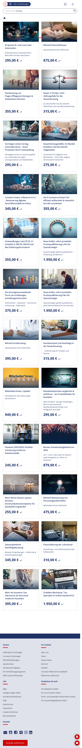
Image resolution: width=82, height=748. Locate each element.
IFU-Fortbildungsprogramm (14, 671)
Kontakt (44, 668)
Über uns (45, 652)
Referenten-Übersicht (50, 675)
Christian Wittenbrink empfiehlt (54, 671)
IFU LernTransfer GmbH (51, 693)
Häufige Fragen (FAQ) (11, 693)
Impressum (7, 708)
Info (4, 681)
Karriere (44, 664)
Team (43, 656)
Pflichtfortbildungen (11, 660)
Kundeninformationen (12, 696)
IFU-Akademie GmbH (49, 689)
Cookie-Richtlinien (10, 712)
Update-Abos (8, 664)
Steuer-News (46, 660)
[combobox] (40, 10)
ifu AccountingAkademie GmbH (54, 700)
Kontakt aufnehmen (15, 743)
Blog (5, 689)
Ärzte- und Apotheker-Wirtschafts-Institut (58, 696)
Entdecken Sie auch (49, 681)
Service (6, 645)
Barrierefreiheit (9, 716)
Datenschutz (8, 704)
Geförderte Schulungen (12, 652)
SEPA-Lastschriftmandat (13, 675)
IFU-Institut (46, 645)
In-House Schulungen (12, 656)
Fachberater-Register (11, 668)
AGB (4, 700)
